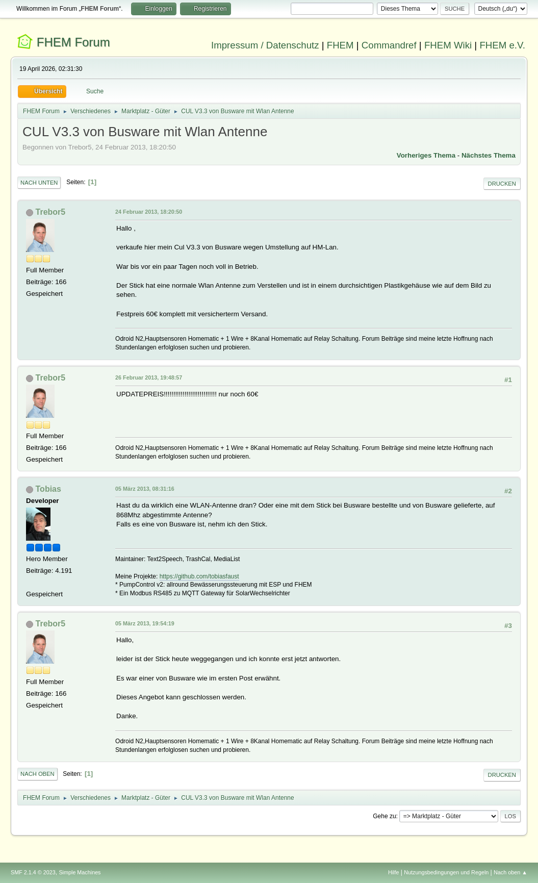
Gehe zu (384, 816)
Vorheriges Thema (426, 155)
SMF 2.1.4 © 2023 (33, 872)
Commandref (389, 45)
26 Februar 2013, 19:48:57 (148, 377)
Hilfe (393, 872)
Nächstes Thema (489, 155)
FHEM (340, 45)
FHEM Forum (73, 42)
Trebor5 (51, 212)
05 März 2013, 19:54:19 (144, 623)
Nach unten (39, 183)
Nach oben (37, 774)
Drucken (502, 184)
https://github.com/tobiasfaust (199, 576)
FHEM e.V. (502, 45)
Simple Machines (79, 872)
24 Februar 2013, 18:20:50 (148, 212)
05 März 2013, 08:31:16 (144, 489)
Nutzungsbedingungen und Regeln (446, 872)
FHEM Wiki (448, 45)
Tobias (48, 489)
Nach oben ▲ (510, 872)
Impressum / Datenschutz (265, 45)
